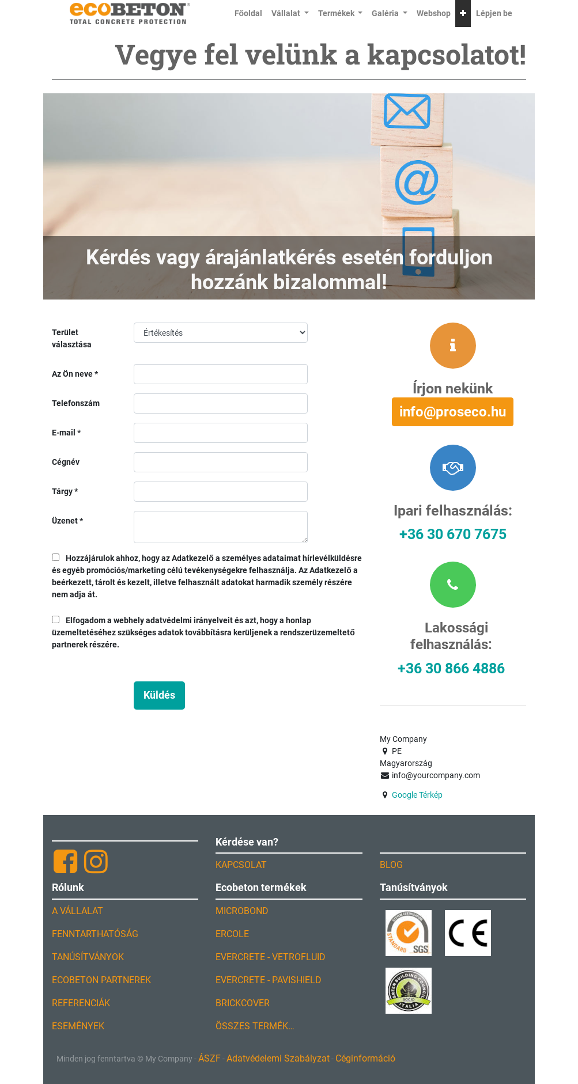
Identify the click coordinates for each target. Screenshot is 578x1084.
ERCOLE (232, 933)
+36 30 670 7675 (453, 534)
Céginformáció (365, 1058)
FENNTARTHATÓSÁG (95, 933)
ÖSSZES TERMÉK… (255, 1026)
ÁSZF (209, 1058)
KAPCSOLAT (241, 864)
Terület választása (72, 338)
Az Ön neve (72, 373)
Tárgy (62, 491)
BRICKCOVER (243, 1003)
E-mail (63, 432)
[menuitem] (248, 13)
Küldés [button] (159, 695)
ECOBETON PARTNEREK (101, 980)
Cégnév (66, 462)
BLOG (391, 864)
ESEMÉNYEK (78, 1026)
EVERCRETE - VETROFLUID (271, 957)
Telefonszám (76, 403)
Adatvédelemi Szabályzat (278, 1058)
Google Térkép (417, 794)
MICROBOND (242, 910)
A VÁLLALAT (77, 910)
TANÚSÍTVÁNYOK (88, 957)
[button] (463, 13)
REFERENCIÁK (81, 1003)
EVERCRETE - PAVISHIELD (269, 980)
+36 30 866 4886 (451, 668)
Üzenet (65, 520)
